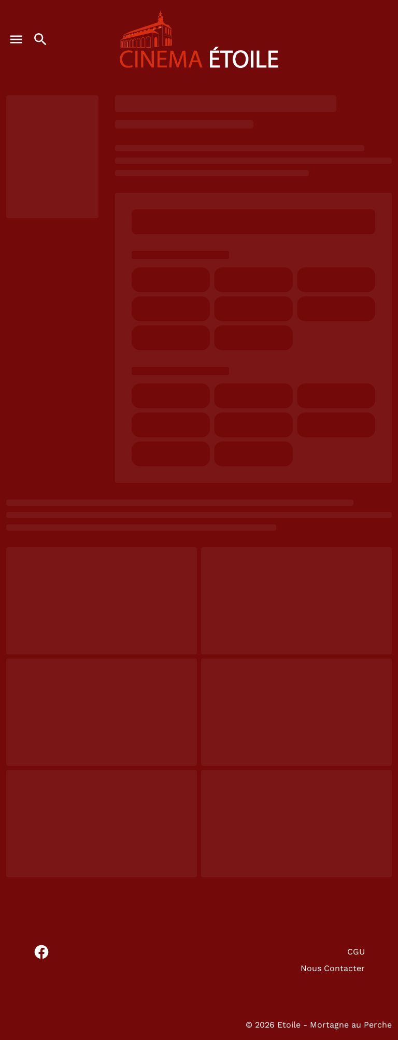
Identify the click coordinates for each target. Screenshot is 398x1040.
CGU (356, 952)
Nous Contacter (333, 968)
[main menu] (16, 39)
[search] (40, 39)
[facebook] (41, 952)
